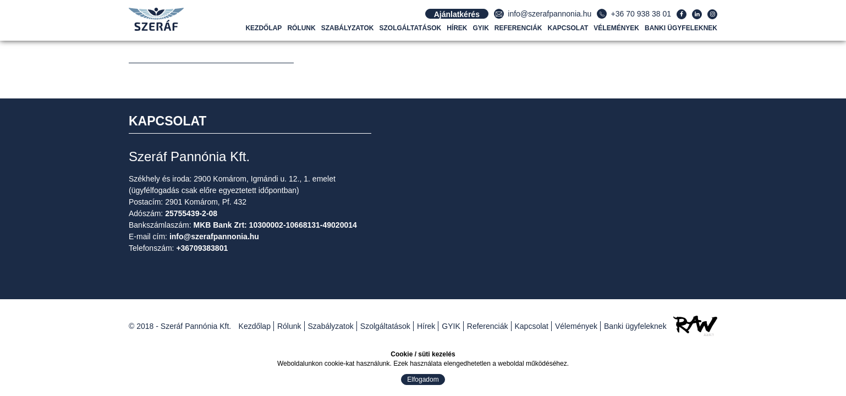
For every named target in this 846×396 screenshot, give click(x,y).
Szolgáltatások (411, 28)
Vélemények (616, 28)
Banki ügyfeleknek (681, 28)
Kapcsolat (568, 28)
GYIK (481, 28)
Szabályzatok (347, 28)
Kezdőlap (263, 28)
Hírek (457, 28)
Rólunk (301, 28)
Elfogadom (422, 379)
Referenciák (518, 28)
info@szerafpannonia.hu (549, 13)
